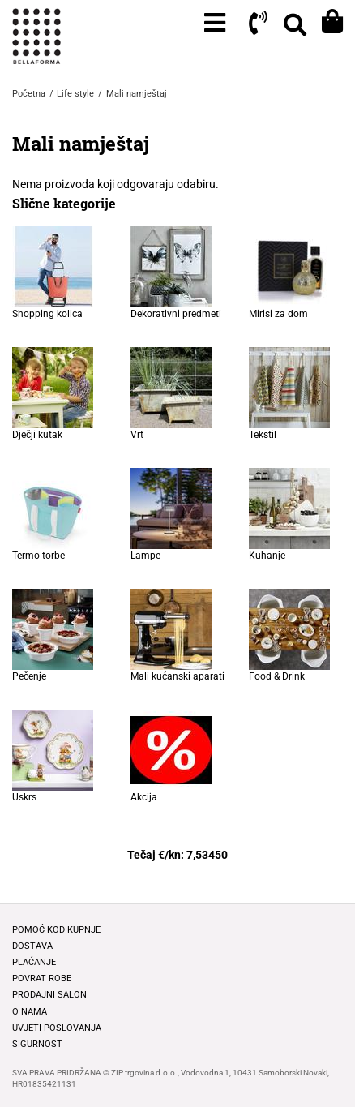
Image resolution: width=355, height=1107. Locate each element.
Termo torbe (38, 555)
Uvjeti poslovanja (56, 1028)
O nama (29, 1011)
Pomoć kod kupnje (56, 930)
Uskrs (24, 797)
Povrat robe (41, 978)
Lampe (145, 555)
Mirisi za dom (278, 314)
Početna (28, 93)
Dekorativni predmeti (175, 314)
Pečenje (29, 676)
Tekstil (262, 434)
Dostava (32, 946)
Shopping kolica (47, 314)
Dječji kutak (37, 434)
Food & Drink (277, 676)
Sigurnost (37, 1044)
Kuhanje (267, 555)
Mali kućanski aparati (177, 676)
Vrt (136, 434)
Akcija (143, 797)
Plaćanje (34, 962)
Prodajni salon (49, 994)
